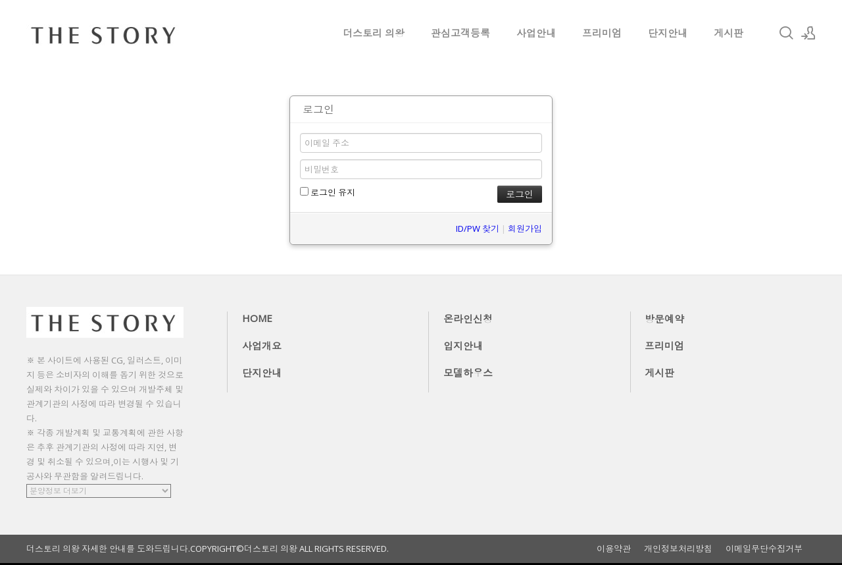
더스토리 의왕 (374, 33)
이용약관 (614, 549)
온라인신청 (468, 318)
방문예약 (664, 318)
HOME (257, 318)
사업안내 (536, 33)
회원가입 (525, 228)
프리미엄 (602, 33)
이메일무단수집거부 (764, 549)
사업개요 (262, 345)
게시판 (728, 33)
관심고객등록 (460, 33)
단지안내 (667, 33)
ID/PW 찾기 (477, 228)
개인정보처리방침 (678, 549)
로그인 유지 (327, 192)
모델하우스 (468, 372)
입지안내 (463, 345)
